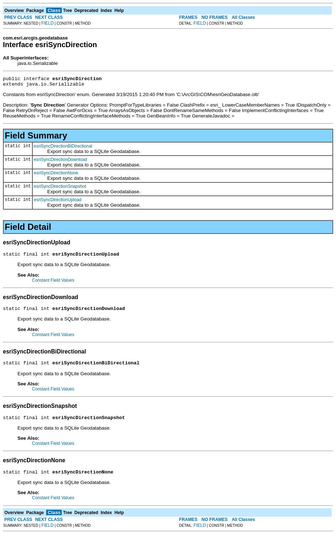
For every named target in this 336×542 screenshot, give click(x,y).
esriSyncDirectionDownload (60, 161)
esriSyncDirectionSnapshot (60, 188)
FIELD (47, 23)
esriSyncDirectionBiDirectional (63, 148)
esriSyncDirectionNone (56, 175)
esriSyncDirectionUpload (57, 201)
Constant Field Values (53, 283)
